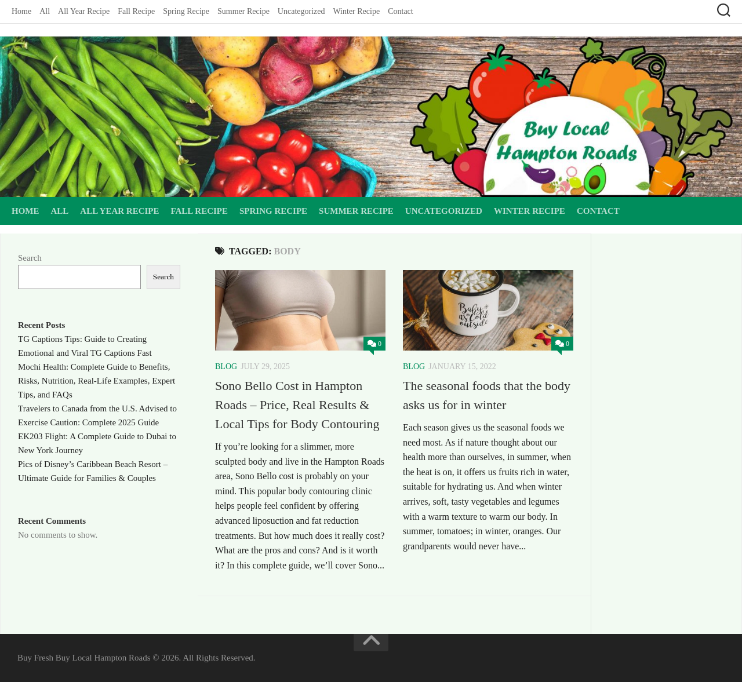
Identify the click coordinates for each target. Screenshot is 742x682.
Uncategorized (301, 11)
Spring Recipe (186, 11)
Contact (400, 11)
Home (21, 11)
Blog (226, 366)
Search (30, 257)
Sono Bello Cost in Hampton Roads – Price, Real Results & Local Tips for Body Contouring (297, 404)
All (44, 11)
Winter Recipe (356, 11)
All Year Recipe (84, 11)
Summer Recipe (243, 11)
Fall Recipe (136, 11)
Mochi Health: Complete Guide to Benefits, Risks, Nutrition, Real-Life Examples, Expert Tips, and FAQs (96, 380)
